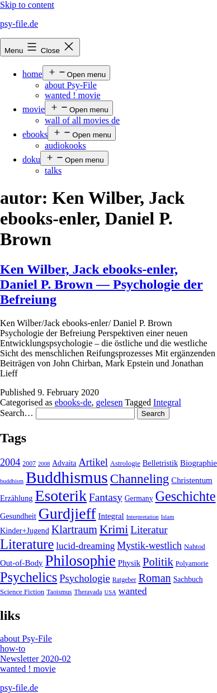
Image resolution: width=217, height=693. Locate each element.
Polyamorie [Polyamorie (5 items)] (192, 563)
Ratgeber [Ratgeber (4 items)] (124, 580)
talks (53, 170)
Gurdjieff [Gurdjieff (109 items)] (67, 513)
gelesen (109, 402)
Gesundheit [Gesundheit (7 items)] (18, 516)
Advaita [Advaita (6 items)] (64, 463)
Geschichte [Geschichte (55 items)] (185, 496)
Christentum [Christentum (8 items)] (191, 480)
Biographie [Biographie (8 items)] (198, 462)
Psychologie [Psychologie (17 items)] (84, 578)
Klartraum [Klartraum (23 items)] (74, 529)
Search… (17, 413)
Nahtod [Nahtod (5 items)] (194, 547)
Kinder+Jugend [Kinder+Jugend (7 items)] (24, 530)
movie (33, 109)
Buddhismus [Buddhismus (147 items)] (67, 477)
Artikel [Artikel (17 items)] (92, 462)
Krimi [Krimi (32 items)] (114, 529)
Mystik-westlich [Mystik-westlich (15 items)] (149, 545)
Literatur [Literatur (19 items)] (148, 530)
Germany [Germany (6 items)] (139, 498)
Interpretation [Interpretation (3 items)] (142, 517)
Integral (167, 402)
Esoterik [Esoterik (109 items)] (61, 495)
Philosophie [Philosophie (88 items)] (80, 560)
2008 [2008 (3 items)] (44, 464)
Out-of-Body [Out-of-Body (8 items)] (21, 562)
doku (31, 159)
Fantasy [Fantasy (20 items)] (105, 497)
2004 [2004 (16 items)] (10, 462)
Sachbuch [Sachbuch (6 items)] (188, 579)
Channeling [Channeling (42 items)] (139, 479)
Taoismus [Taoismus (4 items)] (59, 592)
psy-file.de (19, 23)
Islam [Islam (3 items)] (167, 517)
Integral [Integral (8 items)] (111, 516)
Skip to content (27, 4)
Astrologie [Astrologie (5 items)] (125, 463)
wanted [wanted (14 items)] (133, 590)
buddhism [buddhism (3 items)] (11, 481)
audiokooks (65, 145)
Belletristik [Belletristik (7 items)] (160, 462)
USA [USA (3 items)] (110, 592)
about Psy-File (71, 85)
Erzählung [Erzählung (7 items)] (16, 498)
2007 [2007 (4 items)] (29, 463)
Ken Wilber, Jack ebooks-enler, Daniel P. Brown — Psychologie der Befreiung (101, 284)
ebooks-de (73, 402)
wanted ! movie (73, 95)
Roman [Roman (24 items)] (154, 578)
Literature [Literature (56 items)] (27, 544)
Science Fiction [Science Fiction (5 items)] (22, 592)
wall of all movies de (82, 120)
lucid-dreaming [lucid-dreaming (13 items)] (85, 546)
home (32, 74)
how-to (12, 648)
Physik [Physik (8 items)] (129, 562)
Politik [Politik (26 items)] (158, 562)
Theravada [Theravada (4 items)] (88, 592)
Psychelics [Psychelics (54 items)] (28, 577)
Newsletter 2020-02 (35, 658)
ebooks (35, 134)
